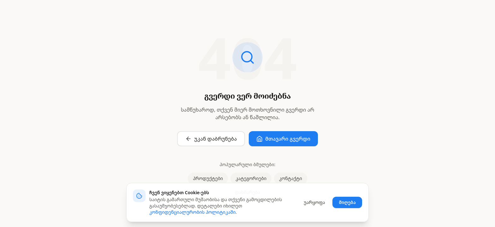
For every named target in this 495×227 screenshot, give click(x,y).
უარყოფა (314, 202)
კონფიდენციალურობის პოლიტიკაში (192, 212)
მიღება (347, 202)
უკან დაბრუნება (211, 138)
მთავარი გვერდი (283, 138)
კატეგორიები (251, 178)
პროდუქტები (208, 178)
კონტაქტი (290, 178)
